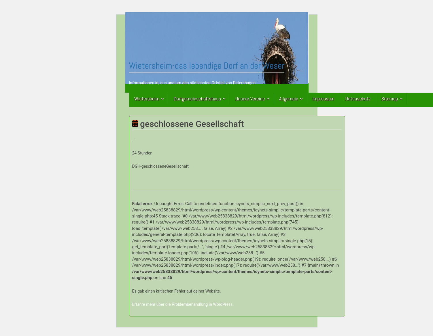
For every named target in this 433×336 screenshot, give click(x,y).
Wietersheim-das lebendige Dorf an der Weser (207, 65)
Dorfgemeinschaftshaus (197, 98)
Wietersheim (147, 98)
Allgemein (288, 98)
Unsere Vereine (250, 98)
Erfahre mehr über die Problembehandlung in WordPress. (183, 304)
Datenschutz (357, 98)
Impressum (323, 98)
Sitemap (389, 98)
